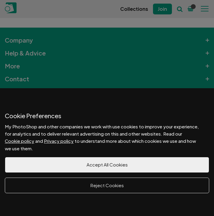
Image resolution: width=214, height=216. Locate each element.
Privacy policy (59, 141)
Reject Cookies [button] (107, 185)
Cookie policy (19, 141)
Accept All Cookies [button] (107, 164)
